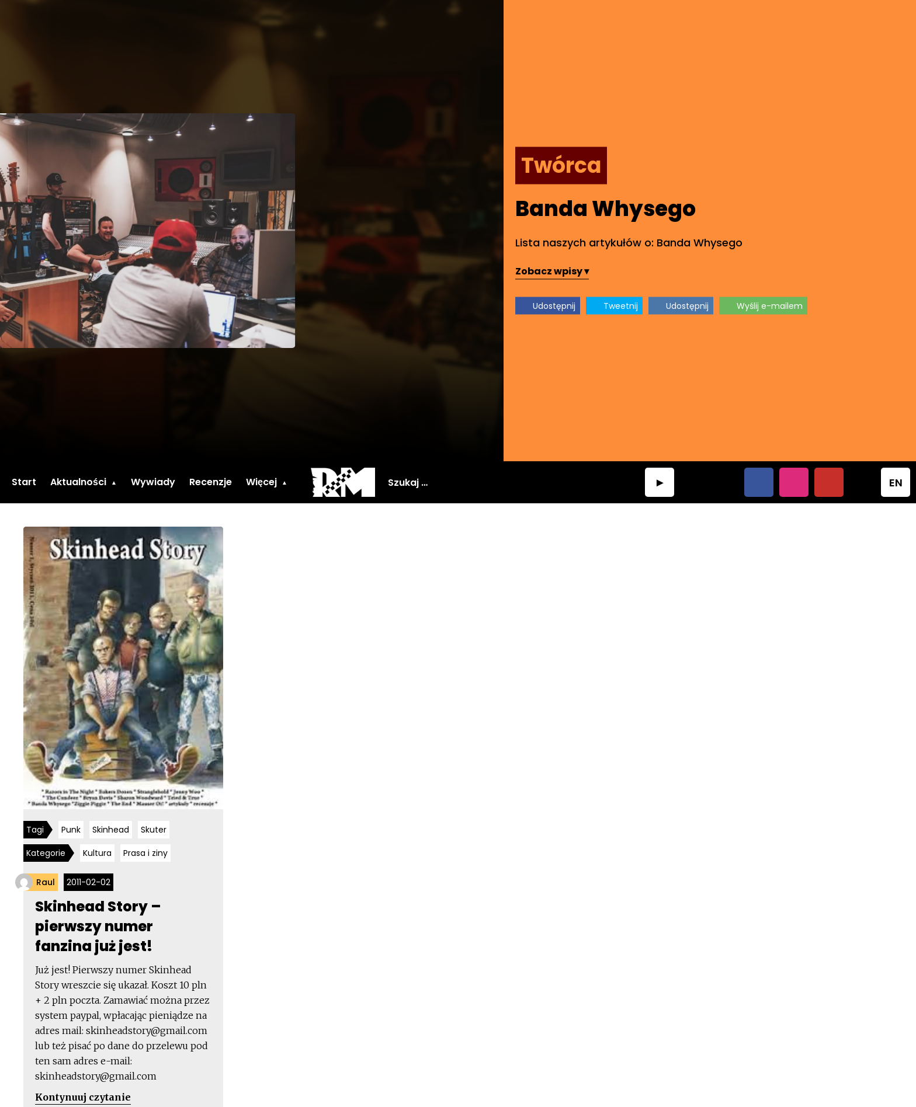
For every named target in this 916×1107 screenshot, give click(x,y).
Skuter (153, 830)
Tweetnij (620, 306)
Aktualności (78, 482)
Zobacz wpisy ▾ (552, 271)
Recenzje (210, 482)
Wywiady (153, 482)
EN (896, 482)
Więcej (261, 482)
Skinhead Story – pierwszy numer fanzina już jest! (98, 926)
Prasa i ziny (145, 853)
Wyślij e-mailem (770, 306)
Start (24, 482)
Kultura (97, 853)
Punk (71, 830)
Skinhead (110, 830)
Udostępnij (554, 306)
